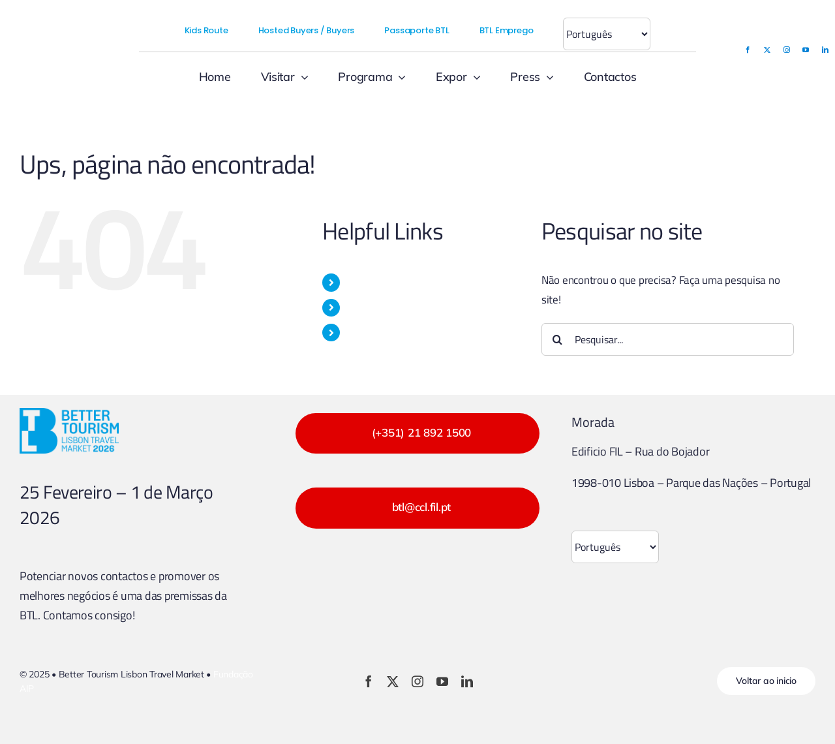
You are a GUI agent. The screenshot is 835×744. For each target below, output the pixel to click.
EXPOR (363, 307)
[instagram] (786, 49)
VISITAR (364, 282)
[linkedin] (825, 49)
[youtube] (805, 49)
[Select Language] (606, 34)
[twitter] (767, 49)
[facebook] (747, 49)
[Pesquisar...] (667, 339)
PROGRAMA (374, 332)
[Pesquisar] (557, 339)
